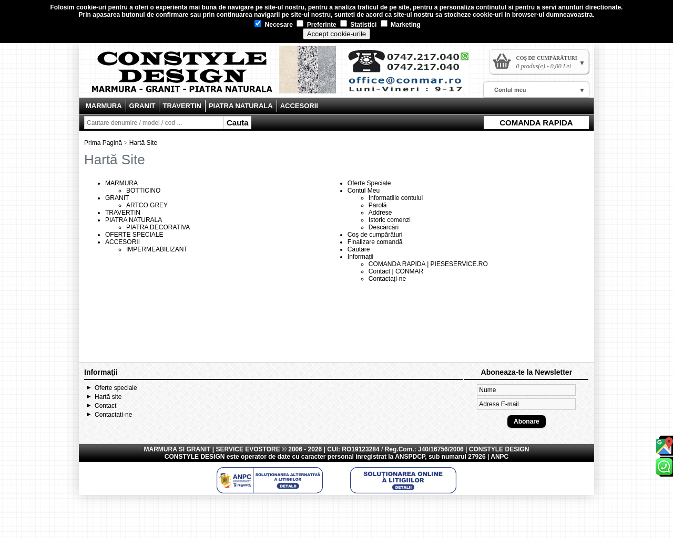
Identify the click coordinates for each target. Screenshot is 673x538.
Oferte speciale (116, 388)
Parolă (378, 205)
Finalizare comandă (375, 242)
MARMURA (104, 106)
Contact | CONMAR (396, 271)
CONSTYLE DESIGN (195, 456)
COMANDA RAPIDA (536, 122)
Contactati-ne (113, 414)
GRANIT (142, 106)
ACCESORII (299, 106)
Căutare (359, 249)
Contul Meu (364, 190)
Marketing (401, 24)
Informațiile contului (396, 198)
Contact (105, 405)
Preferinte (316, 24)
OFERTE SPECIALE (134, 234)
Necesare (273, 24)
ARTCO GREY (147, 205)
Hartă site (108, 396)
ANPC (499, 456)
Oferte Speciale (369, 183)
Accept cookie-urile (336, 34)
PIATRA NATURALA (241, 106)
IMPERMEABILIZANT (157, 249)
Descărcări (384, 227)
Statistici (358, 24)
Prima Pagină (103, 142)
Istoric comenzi (390, 220)
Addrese (380, 212)
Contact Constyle (413, 74)
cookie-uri (91, 7)
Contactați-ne (387, 278)
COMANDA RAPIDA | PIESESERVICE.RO (428, 264)
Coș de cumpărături (375, 234)
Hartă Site (143, 142)
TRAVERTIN (181, 106)
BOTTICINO (143, 190)
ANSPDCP (410, 456)
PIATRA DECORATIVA (158, 227)
